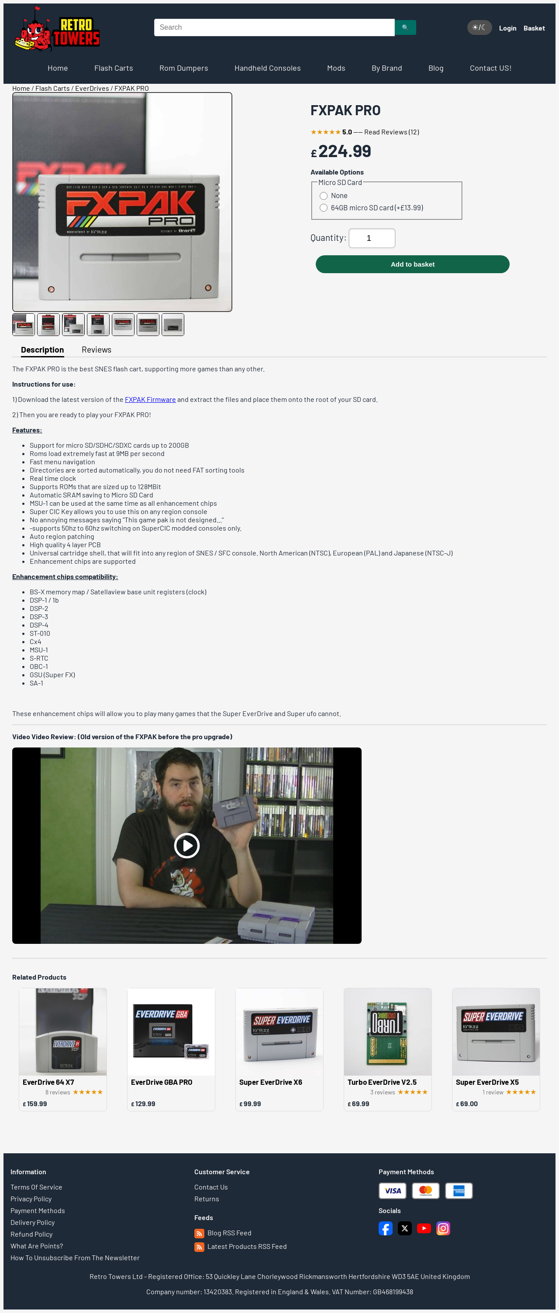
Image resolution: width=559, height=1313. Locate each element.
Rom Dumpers (183, 67)
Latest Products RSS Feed (240, 1246)
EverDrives (92, 88)
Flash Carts (113, 67)
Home (58, 67)
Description (42, 349)
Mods (336, 67)
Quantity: (330, 237)
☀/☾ (480, 27)
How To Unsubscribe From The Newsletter (75, 1257)
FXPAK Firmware (150, 399)
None (334, 195)
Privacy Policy (31, 1198)
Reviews (96, 349)
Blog (436, 67)
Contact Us (211, 1187)
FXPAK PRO (131, 88)
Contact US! (491, 67)
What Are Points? (36, 1245)
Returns (206, 1198)
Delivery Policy (32, 1222)
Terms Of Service (36, 1187)
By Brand (387, 67)
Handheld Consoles (268, 67)
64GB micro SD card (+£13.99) (371, 207)
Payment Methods (37, 1210)
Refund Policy (31, 1234)
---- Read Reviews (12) (365, 131)
